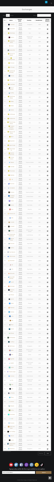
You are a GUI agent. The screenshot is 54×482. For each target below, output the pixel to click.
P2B (11, 384)
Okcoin (11, 436)
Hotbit (11, 367)
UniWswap (11, 114)
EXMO (11, 303)
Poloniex (11, 243)
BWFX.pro (11, 346)
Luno (11, 316)
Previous (41, 453)
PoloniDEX (11, 29)
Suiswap (11, 166)
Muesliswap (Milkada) (11, 71)
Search (42, 15)
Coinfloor (11, 342)
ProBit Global (11, 372)
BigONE (11, 359)
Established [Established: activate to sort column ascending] (39, 20)
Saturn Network (11, 88)
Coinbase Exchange (11, 196)
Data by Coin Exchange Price (7, 451)
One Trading (11, 431)
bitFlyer (11, 295)
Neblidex (11, 175)
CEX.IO (11, 329)
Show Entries (8, 15)
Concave (11, 63)
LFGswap (11, 67)
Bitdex (11, 105)
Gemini (11, 299)
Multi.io (11, 37)
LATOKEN (11, 393)
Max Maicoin (11, 252)
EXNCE (11, 110)
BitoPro (11, 248)
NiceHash (11, 260)
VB (11, 179)
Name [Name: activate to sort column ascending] (11, 20)
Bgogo (11, 162)
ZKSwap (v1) (11, 80)
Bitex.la (11, 76)
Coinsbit (11, 222)
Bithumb (11, 273)
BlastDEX (11, 141)
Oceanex (11, 423)
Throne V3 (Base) (11, 54)
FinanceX (11, 24)
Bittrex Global (11, 239)
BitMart (11, 401)
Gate (11, 209)
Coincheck (11, 414)
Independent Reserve (11, 444)
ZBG (11, 354)
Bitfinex (11, 230)
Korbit (11, 440)
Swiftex (11, 93)
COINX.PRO (11, 50)
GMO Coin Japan (11, 427)
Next (48, 453)
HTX (11, 269)
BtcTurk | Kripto (11, 290)
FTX (11, 380)
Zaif (11, 320)
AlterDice (11, 448)
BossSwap (11, 33)
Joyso (11, 46)
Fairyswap (11, 171)
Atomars (11, 183)
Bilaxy (11, 397)
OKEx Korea (11, 256)
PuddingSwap (11, 58)
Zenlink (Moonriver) (11, 153)
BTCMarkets (11, 337)
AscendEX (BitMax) (11, 277)
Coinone (11, 376)
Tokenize (11, 307)
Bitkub (11, 333)
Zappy (11, 101)
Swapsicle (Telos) (11, 41)
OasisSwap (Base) (11, 97)
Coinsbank (11, 188)
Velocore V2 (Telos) (11, 132)
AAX (11, 389)
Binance (11, 192)
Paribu (11, 410)
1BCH (11, 136)
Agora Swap (11, 145)
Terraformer (11, 118)
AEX (11, 418)
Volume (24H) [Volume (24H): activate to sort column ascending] (20, 20)
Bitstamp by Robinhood (11, 235)
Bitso (11, 324)
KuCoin (11, 205)
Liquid (11, 282)
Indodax (11, 312)
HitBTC (11, 363)
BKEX (11, 350)
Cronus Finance (11, 158)
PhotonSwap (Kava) (11, 122)
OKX (11, 218)
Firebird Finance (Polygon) (11, 128)
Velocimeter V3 (11, 149)
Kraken (11, 201)
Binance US (11, 213)
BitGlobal (11, 286)
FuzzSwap (11, 84)
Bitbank (11, 406)
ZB (11, 265)
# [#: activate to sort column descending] (4, 20)
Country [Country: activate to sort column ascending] (29, 20)
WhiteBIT (11, 226)
